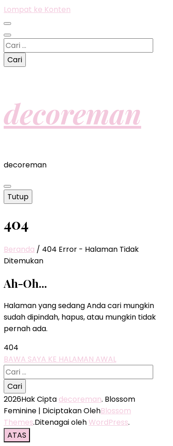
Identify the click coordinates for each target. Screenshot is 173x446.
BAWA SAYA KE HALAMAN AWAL (60, 359)
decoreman (72, 113)
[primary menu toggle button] (7, 186)
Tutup (18, 196)
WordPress (108, 422)
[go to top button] (17, 435)
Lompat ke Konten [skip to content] (37, 9)
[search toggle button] (7, 35)
